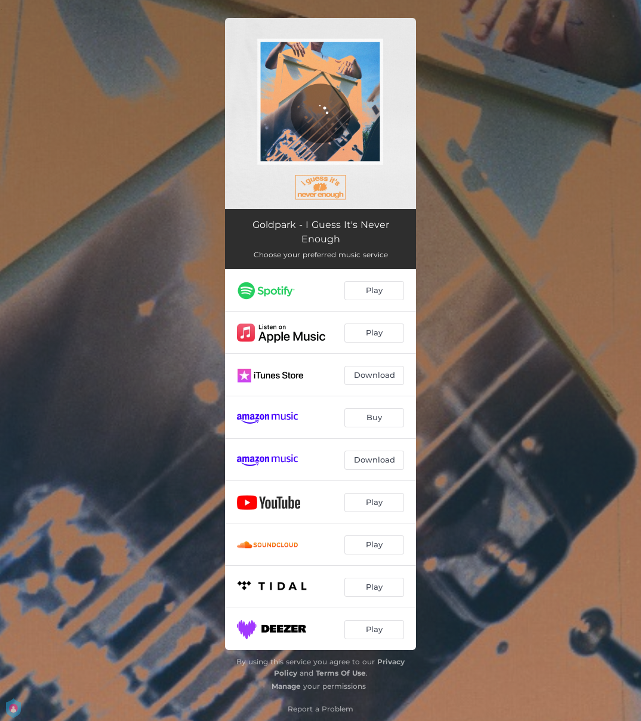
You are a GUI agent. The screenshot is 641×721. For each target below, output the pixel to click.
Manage (286, 686)
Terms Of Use (341, 672)
